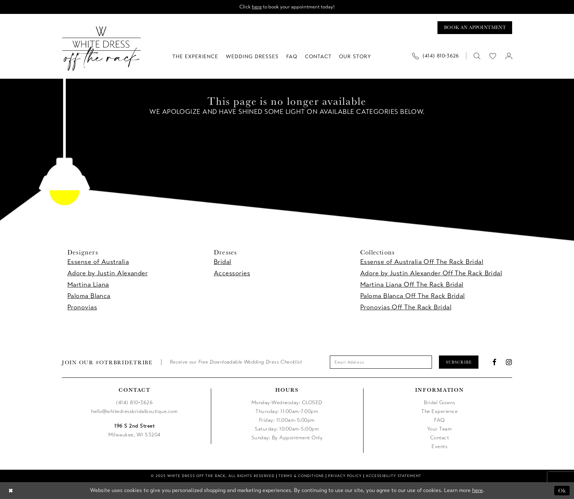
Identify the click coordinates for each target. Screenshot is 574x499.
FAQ (439, 420)
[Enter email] (380, 362)
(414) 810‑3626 (134, 403)
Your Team (439, 429)
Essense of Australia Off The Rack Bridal (421, 262)
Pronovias (82, 308)
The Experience (439, 412)
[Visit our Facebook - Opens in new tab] (494, 362)
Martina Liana (88, 285)
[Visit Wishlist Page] (493, 55)
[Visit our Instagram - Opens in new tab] (509, 362)
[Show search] (477, 55)
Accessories (232, 273)
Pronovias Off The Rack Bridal (405, 308)
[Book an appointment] (474, 27)
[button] (509, 55)
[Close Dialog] (10, 490)
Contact (439, 438)
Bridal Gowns (439, 403)
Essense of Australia (98, 262)
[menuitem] (438, 55)
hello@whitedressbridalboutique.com (134, 412)
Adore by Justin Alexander (107, 273)
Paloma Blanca (89, 296)
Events (439, 447)
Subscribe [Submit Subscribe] (459, 362)
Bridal (222, 262)
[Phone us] (435, 55)
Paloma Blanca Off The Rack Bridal (412, 296)
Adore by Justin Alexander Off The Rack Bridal (431, 273)
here (256, 7)
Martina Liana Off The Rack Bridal (411, 285)
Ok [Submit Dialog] (562, 490)
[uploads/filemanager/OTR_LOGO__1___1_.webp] (101, 48)
